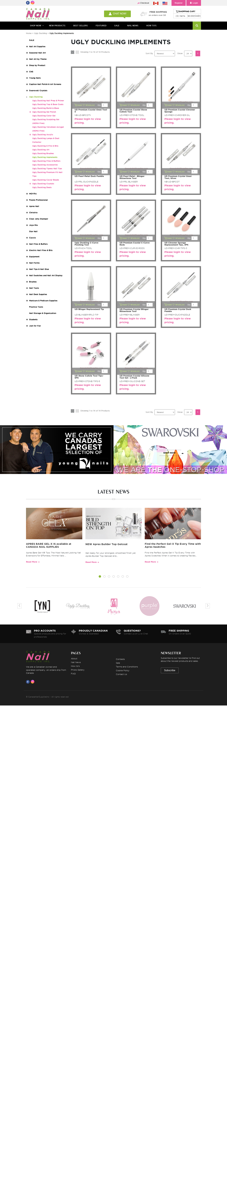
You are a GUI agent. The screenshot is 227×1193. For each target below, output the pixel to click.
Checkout (144, 3)
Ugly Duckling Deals (42, 187)
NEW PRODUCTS (57, 26)
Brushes (33, 282)
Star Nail (33, 231)
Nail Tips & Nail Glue (39, 269)
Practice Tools (36, 307)
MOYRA (33, 194)
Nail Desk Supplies (38, 294)
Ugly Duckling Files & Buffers (46, 161)
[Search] (197, 26)
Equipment (34, 257)
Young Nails (35, 78)
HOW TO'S (151, 26)
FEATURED (101, 26)
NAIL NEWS (132, 26)
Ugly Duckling (40, 33)
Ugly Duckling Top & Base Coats (47, 104)
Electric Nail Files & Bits (40, 250)
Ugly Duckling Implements (44, 157)
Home (29, 33)
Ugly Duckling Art (40, 150)
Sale (118, 663)
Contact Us (121, 674)
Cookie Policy (122, 670)
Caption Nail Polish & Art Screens (45, 84)
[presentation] (19, 605)
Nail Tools (34, 288)
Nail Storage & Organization (42, 313)
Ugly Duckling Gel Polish (44, 112)
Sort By (149, 53)
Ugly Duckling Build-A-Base (45, 108)
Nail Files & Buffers (38, 244)
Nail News (76, 662)
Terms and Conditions (127, 667)
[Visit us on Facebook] (28, 681)
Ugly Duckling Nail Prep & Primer (48, 101)
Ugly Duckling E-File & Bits (45, 146)
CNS (31, 72)
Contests (120, 659)
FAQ (73, 673)
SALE (116, 26)
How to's (75, 666)
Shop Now (35, 26)
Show (180, 53)
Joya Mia (33, 225)
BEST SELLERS (80, 26)
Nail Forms (34, 263)
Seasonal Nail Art (37, 53)
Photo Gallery (77, 670)
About (74, 658)
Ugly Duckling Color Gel (43, 116)
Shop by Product (37, 65)
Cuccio (32, 238)
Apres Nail (34, 206)
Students (33, 319)
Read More (31, 562)
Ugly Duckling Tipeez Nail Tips (47, 168)
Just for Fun (35, 326)
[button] (100, 577)
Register (179, 3)
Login (193, 3)
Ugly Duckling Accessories (45, 165)
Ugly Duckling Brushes (43, 153)
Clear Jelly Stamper (38, 219)
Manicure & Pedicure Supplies (43, 301)
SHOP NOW (56, 453)
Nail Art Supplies (37, 46)
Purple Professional (38, 200)
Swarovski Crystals (38, 90)
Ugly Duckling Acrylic (42, 135)
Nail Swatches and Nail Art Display (45, 275)
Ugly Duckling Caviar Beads (45, 180)
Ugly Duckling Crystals (43, 184)
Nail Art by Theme (38, 59)
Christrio (33, 213)
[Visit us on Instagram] (33, 681)
